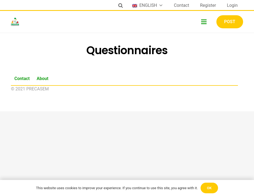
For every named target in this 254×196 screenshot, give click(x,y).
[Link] (15, 22)
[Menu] (204, 22)
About (43, 78)
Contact (22, 78)
